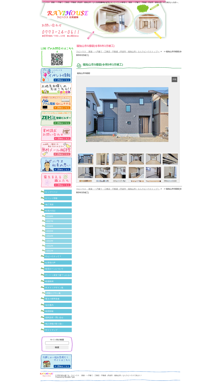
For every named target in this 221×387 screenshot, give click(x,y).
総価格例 (49, 281)
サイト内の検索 (57, 340)
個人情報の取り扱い (54, 324)
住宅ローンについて (54, 269)
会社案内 (49, 305)
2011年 (50, 251)
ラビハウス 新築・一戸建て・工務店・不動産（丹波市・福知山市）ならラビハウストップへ (118, 51)
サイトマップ (51, 330)
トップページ (51, 192)
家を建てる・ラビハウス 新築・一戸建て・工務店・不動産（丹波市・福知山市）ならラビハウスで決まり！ (101, 375)
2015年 (50, 231)
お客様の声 (50, 263)
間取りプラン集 (54, 293)
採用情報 (49, 311)
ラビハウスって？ (53, 256)
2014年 (50, 236)
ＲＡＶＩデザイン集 (54, 287)
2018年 (50, 216)
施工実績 (49, 204)
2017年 (50, 221)
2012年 (50, 246)
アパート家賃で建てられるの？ (59, 275)
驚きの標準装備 (52, 299)
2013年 (50, 241)
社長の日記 (50, 211)
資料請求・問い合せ (54, 317)
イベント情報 (51, 198)
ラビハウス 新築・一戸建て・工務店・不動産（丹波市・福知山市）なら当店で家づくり (74, 2)
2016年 (50, 226)
